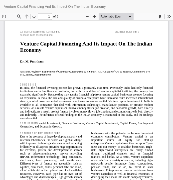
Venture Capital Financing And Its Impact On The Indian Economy (55, 6)
